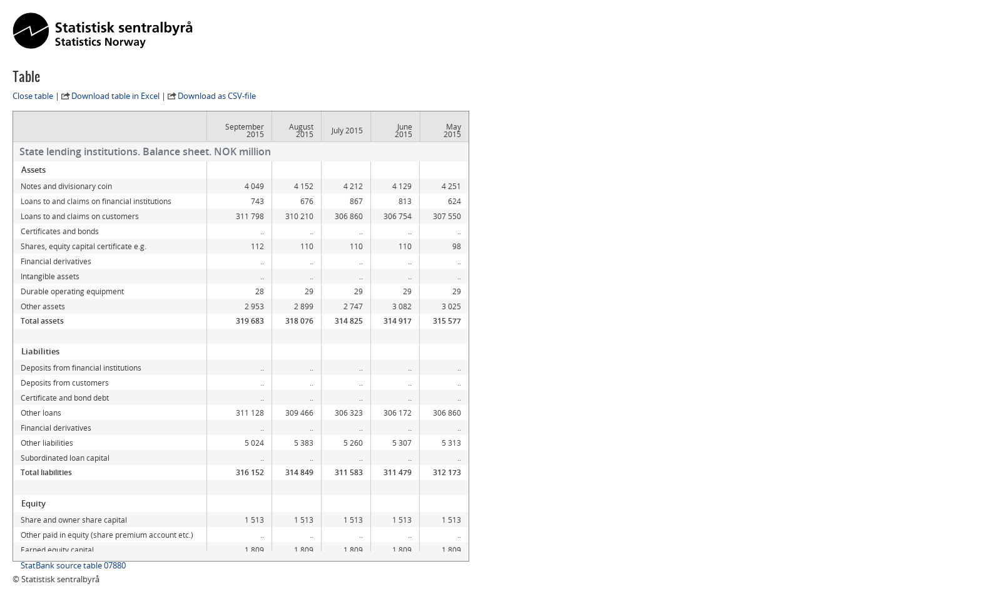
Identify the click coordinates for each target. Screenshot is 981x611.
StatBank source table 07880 (73, 565)
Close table (33, 95)
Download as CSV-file (217, 95)
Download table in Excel (115, 95)
